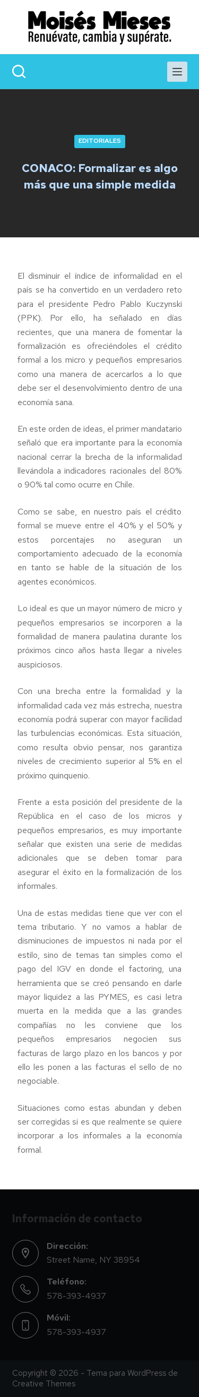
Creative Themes (43, 1383)
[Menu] (177, 72)
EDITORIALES (100, 140)
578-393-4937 (76, 1295)
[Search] (18, 71)
